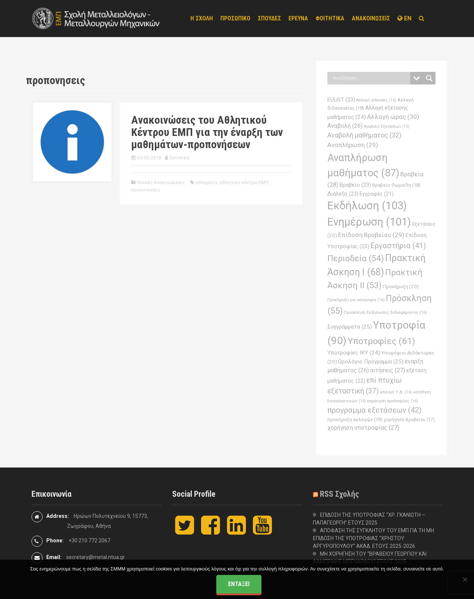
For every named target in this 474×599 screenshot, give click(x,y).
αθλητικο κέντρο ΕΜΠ (244, 182)
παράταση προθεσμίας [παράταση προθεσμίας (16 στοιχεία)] (392, 400)
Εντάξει (239, 584)
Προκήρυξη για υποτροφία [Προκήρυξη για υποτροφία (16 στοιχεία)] (356, 299)
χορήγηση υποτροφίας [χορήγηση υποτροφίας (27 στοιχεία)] (363, 427)
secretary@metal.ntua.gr (95, 557)
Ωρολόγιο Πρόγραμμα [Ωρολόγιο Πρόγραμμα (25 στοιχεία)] (371, 361)
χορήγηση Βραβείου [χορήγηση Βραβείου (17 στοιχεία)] (409, 419)
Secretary (179, 157)
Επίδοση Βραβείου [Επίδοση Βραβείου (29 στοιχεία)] (371, 235)
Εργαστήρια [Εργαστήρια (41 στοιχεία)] (398, 245)
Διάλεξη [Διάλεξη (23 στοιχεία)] (342, 193)
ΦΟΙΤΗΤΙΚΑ (330, 18)
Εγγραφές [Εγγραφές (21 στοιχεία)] (377, 194)
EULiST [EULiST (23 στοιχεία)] (341, 99)
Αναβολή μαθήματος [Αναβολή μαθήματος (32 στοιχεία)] (364, 135)
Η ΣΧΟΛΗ (201, 18)
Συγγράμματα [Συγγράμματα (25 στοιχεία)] (349, 326)
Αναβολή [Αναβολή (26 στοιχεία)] (345, 125)
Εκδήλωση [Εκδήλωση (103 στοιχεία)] (367, 205)
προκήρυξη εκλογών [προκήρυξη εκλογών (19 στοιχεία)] (355, 419)
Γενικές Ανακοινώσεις (161, 182)
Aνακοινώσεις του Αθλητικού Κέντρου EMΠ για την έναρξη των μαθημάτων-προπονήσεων (207, 132)
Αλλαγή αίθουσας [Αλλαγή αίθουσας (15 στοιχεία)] (376, 100)
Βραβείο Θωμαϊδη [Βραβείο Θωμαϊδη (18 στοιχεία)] (396, 185)
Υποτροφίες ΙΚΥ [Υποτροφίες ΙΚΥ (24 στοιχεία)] (353, 352)
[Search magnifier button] (429, 78)
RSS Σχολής (339, 494)
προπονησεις (145, 190)
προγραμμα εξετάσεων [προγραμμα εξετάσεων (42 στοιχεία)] (374, 410)
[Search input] (370, 78)
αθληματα (206, 182)
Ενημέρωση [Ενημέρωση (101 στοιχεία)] (369, 222)
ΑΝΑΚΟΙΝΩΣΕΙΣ (371, 18)
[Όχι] (464, 579)
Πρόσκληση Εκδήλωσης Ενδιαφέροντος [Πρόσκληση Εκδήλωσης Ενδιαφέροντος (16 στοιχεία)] (385, 312)
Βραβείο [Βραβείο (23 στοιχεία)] (355, 185)
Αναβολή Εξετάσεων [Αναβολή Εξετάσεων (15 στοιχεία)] (387, 126)
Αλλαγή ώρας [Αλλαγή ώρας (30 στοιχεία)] (393, 116)
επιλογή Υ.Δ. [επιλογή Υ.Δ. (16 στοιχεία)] (396, 392)
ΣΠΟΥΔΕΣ (269, 18)
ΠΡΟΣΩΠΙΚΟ (235, 18)
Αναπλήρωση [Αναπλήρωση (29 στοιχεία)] (352, 145)
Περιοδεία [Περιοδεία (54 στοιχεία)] (355, 258)
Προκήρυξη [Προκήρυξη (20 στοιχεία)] (401, 286)
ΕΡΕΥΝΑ (298, 18)
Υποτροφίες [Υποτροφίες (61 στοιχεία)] (381, 341)
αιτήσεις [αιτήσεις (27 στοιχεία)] (387, 370)
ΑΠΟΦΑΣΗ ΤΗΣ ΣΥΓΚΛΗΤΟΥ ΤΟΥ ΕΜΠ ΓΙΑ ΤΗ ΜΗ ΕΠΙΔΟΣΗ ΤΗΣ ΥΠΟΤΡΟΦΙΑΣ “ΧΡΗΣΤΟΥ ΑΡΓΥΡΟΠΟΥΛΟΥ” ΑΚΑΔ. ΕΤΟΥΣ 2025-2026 (373, 538)
